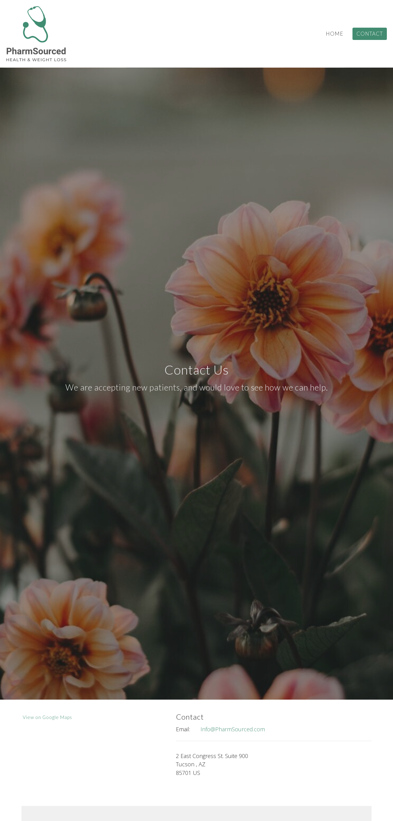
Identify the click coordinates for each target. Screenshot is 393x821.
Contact (369, 33)
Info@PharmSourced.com (232, 729)
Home (334, 33)
